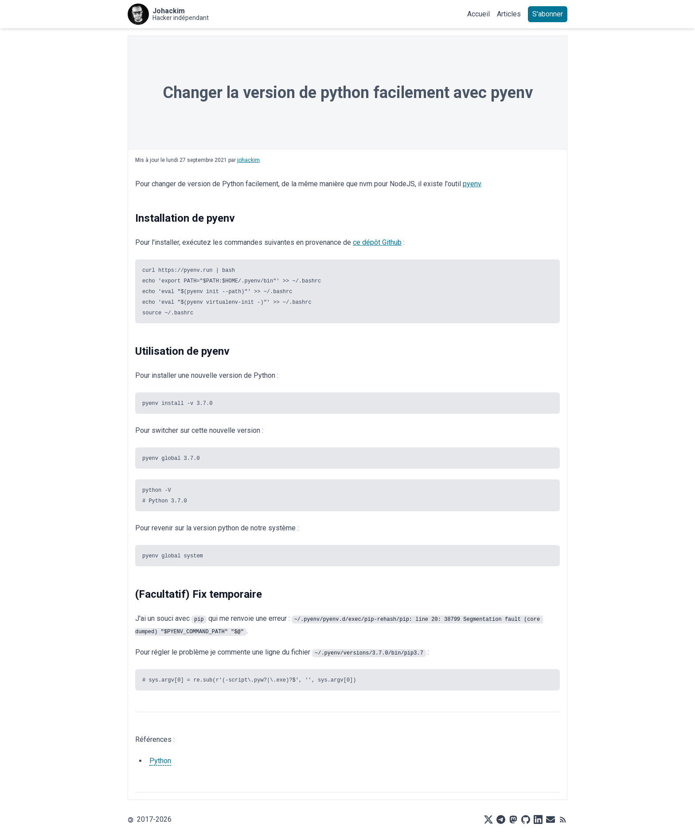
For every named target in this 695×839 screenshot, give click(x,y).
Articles (509, 14)
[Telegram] (500, 819)
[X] (488, 819)
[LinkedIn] (538, 819)
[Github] (525, 819)
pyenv (472, 184)
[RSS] (562, 819)
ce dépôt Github (377, 242)
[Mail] (550, 819)
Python (160, 761)
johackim (248, 160)
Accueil (478, 14)
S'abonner (547, 14)
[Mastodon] (513, 819)
